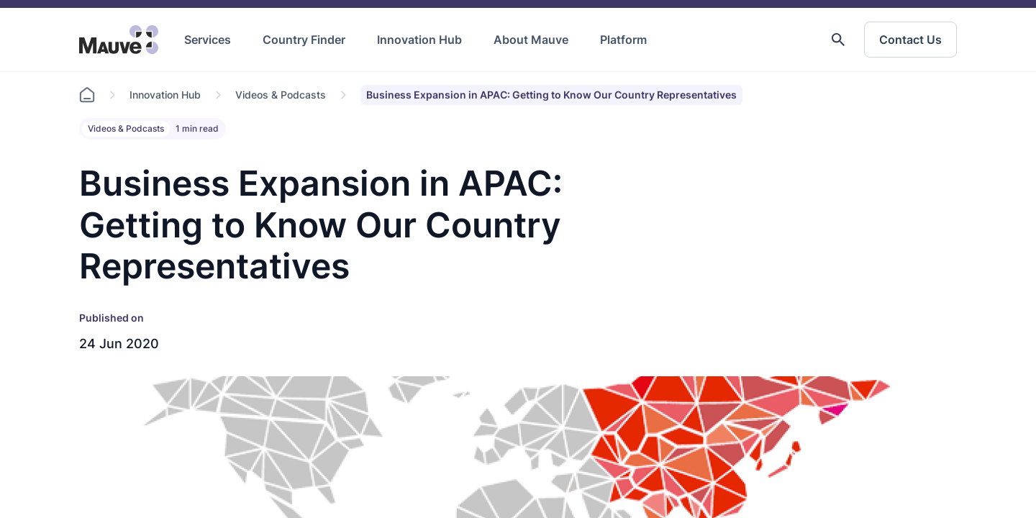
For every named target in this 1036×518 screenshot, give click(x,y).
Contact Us (910, 39)
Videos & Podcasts (280, 94)
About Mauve (531, 39)
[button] (838, 39)
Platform (623, 39)
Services (207, 39)
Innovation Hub (419, 39)
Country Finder (304, 39)
